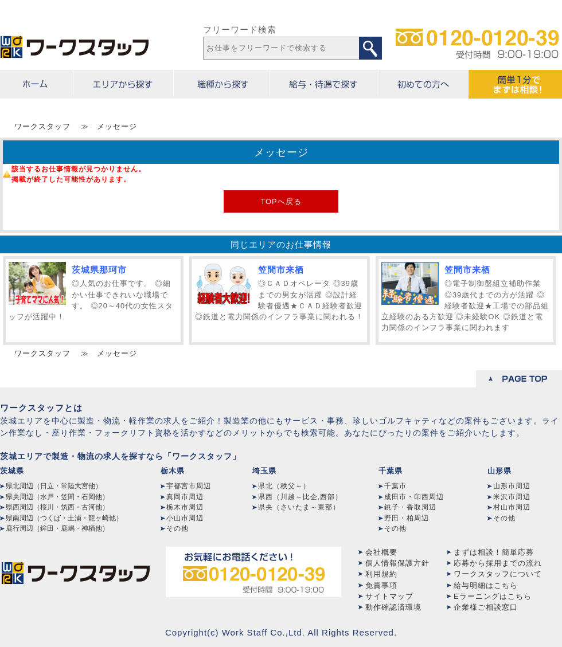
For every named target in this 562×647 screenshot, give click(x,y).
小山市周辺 (185, 518)
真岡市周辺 (185, 497)
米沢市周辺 (511, 497)
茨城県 (12, 470)
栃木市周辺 (185, 507)
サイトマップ (389, 596)
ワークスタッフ (42, 126)
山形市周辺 (511, 486)
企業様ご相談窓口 (486, 607)
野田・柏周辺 (406, 518)
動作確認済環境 (393, 607)
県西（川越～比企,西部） (300, 497)
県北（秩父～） (284, 486)
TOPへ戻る (280, 201)
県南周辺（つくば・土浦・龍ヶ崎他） (64, 518)
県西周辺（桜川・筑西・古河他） (57, 507)
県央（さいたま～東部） (299, 507)
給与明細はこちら (486, 585)
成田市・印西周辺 (414, 497)
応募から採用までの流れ (498, 563)
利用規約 (381, 574)
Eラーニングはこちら (493, 596)
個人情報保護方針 (397, 563)
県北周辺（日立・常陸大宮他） (54, 486)
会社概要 (381, 552)
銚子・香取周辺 (410, 507)
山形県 (499, 470)
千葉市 (395, 486)
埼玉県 (264, 470)
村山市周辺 (511, 507)
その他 (177, 528)
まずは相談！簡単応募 (494, 552)
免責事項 (381, 585)
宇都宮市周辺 (188, 486)
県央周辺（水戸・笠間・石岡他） (57, 497)
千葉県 (390, 470)
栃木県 (173, 470)
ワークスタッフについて (498, 574)
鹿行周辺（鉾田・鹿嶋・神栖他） (57, 528)
